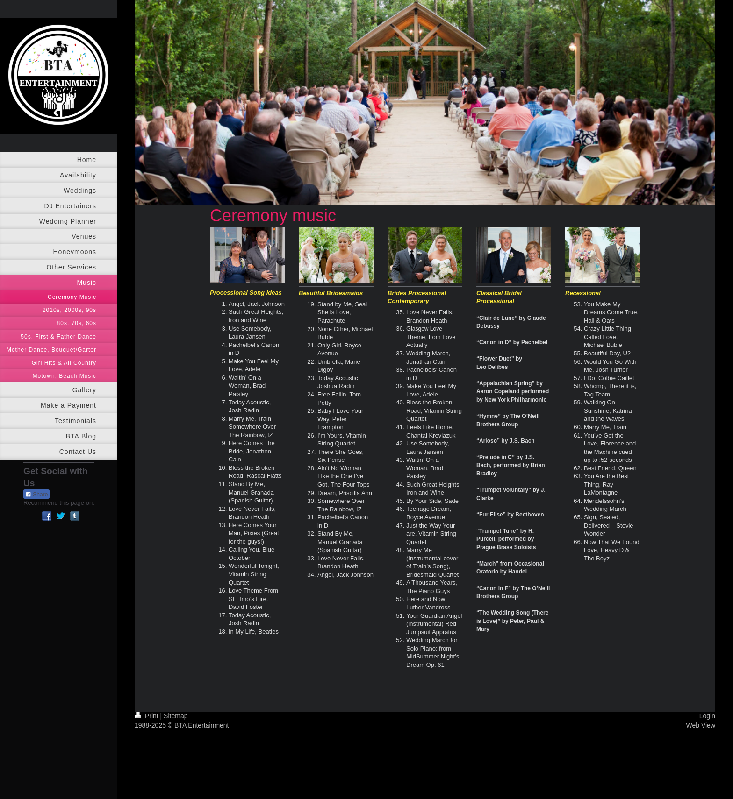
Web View (700, 725)
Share (36, 494)
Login (707, 716)
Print (147, 716)
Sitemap (175, 716)
